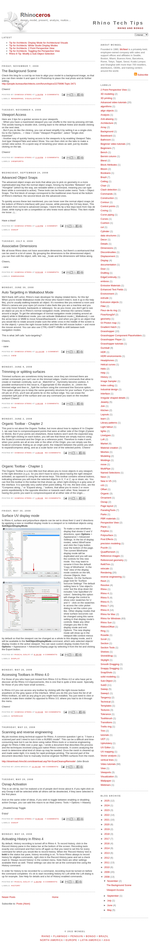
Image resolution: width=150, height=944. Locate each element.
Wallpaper (106, 780)
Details (104, 243)
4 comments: (51, 654)
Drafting (105, 272)
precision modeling (110, 543)
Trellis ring (106, 726)
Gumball (105, 347)
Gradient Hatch (109, 327)
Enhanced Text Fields (112, 289)
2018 (107, 834)
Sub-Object (106, 680)
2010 (107, 867)
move (103, 464)
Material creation (109, 447)
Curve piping (107, 214)
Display (15, 659)
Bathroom (106, 139)
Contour (105, 202)
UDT (103, 739)
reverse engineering (111, 576)
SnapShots (106, 672)
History (15, 886)
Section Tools (108, 647)
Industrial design (109, 389)
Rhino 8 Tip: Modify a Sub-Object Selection (32, 53)
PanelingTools (108, 510)
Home (55, 897)
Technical (105, 701)
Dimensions (17, 276)
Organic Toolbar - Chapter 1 (22, 466)
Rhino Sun (106, 622)
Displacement (108, 256)
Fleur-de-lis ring (109, 310)
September (113, 895)
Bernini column (108, 156)
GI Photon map (109, 322)
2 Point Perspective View (114, 89)
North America (51, 940)
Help (103, 372)
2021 (107, 819)
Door (103, 268)
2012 (107, 857)
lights (103, 431)
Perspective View (110, 522)
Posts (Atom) (23, 903)
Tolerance (106, 714)
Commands (107, 193)
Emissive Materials (110, 285)
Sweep (104, 689)
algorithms (106, 106)
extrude (104, 298)
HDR (103, 352)
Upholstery (106, 743)
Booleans (105, 173)
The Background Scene (19, 71)
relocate (105, 568)
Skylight (105, 660)
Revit (103, 581)
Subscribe (141, 74)
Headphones (107, 360)
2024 (107, 805)
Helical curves (108, 364)
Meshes (105, 452)
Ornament (106, 497)
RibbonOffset (108, 626)
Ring (103, 631)
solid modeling (108, 676)
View (13, 356)
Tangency (106, 697)
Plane (104, 526)
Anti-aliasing (107, 119)
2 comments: (52, 157)
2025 (107, 800)
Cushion (105, 223)
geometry (105, 318)
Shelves (105, 651)
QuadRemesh (108, 551)
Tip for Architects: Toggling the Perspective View (34, 51)
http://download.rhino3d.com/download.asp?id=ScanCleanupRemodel (38, 761)
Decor (104, 239)
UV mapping (107, 751)
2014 (107, 848)
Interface (17, 716)
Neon (103, 476)
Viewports (17, 161)
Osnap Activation (14, 784)
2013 (107, 853)
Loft (103, 439)
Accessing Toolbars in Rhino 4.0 (25, 675)
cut (102, 227)
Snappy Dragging (110, 668)
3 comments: (52, 94)
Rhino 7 (105, 605)
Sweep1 (105, 693)
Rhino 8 (105, 610)
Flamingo (60, 936)
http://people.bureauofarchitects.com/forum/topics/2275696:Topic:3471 (39, 83)
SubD (104, 685)
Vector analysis (109, 755)
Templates (106, 705)
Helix (103, 368)
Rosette (105, 635)
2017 (107, 838)
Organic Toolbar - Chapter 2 (22, 424)
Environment (107, 293)
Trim (13, 408)
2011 (107, 862)
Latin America (90, 940)
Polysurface (107, 535)
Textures (105, 710)
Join (103, 406)
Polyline (105, 531)
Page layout (107, 506)
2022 (107, 815)
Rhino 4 (105, 593)
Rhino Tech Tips (118, 23)
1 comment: (52, 226)
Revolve (105, 585)
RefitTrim (105, 564)
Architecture (107, 123)
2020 (107, 824)
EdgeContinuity (109, 277)
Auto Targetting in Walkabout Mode (27, 292)
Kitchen (104, 410)
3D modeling (107, 94)
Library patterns (109, 422)
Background (107, 131)
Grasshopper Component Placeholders (121, 335)
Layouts (105, 414)
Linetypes (106, 435)
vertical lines (107, 759)
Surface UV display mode (20, 516)
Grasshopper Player (111, 339)
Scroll (104, 639)
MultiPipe (105, 468)
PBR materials (108, 518)
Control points (108, 206)
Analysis (105, 114)
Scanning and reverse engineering (27, 732)
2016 (107, 843)
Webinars (106, 785)
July (109, 900)
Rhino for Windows (111, 618)
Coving (104, 210)
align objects (107, 110)
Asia (107, 940)
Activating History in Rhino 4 (22, 839)
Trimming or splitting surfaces (23, 372)
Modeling (105, 456)
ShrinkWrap (107, 655)
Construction (107, 198)
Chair (103, 185)
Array (103, 127)
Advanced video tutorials (114, 102)
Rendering (17, 99)
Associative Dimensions (19, 246)
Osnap (14, 230)
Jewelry (105, 402)
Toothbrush (106, 718)
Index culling (107, 385)
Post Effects (107, 539)
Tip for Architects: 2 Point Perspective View (31, 48)
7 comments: (52, 819)
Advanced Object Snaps (20, 177)
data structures (108, 235)
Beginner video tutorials (113, 144)
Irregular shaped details (113, 397)
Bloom (104, 169)
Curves (104, 219)
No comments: (53, 453)
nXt (102, 485)
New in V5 (106, 481)
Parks (104, 514)
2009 (107, 872)
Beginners (106, 148)
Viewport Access (14, 115)
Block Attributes (109, 164)
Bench (104, 152)
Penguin (76, 936)
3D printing (106, 98)
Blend (104, 160)
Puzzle (104, 547)
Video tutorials (108, 764)
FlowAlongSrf (108, 314)
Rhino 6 (105, 601)
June (110, 905)
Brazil (104, 177)
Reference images (110, 556)
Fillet (103, 306)
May (109, 910)
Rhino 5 (105, 597)
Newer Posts (8, 897)
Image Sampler (109, 381)
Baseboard (106, 135)
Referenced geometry (112, 560)
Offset (104, 489)
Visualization (33, 99)
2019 (107, 829)
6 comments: (51, 882)
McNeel (124, 49)
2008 (107, 876)
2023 (107, 810)
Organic (105, 493)
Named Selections (110, 472)
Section (104, 643)
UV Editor (106, 747)
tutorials (105, 735)
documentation (108, 264)
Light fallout (107, 427)
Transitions (106, 722)
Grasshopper (107, 331)
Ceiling (104, 181)
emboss (105, 281)
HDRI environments (111, 356)
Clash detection (109, 189)
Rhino (104, 589)
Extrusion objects (110, 302)
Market (104, 443)
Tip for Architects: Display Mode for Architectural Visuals (38, 42)
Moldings (105, 460)
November (113, 881)
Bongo (91, 936)
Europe (71, 940)
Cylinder (105, 231)
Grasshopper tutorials (112, 343)
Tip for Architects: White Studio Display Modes (33, 45)
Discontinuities (108, 252)
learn (103, 418)
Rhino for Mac (108, 614)
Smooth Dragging (110, 664)
